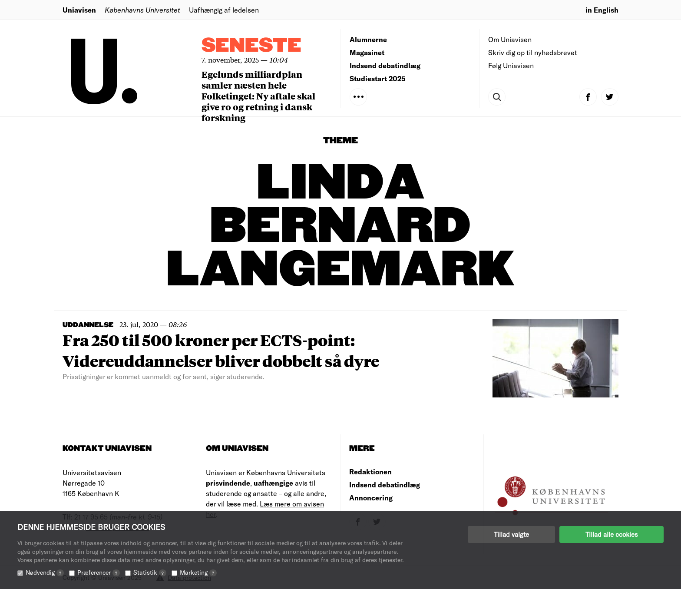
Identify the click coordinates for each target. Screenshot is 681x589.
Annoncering (371, 497)
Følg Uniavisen (511, 65)
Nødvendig (45, 572)
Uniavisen (79, 10)
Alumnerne (368, 39)
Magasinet (367, 52)
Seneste (251, 45)
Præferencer (98, 572)
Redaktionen (370, 471)
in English (601, 10)
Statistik (149, 572)
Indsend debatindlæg (385, 65)
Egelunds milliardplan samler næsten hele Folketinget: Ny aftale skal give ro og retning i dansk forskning (258, 96)
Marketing (198, 572)
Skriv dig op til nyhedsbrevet (532, 52)
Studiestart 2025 (378, 78)
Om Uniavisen (510, 39)
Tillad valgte (511, 534)
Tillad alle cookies (611, 534)
